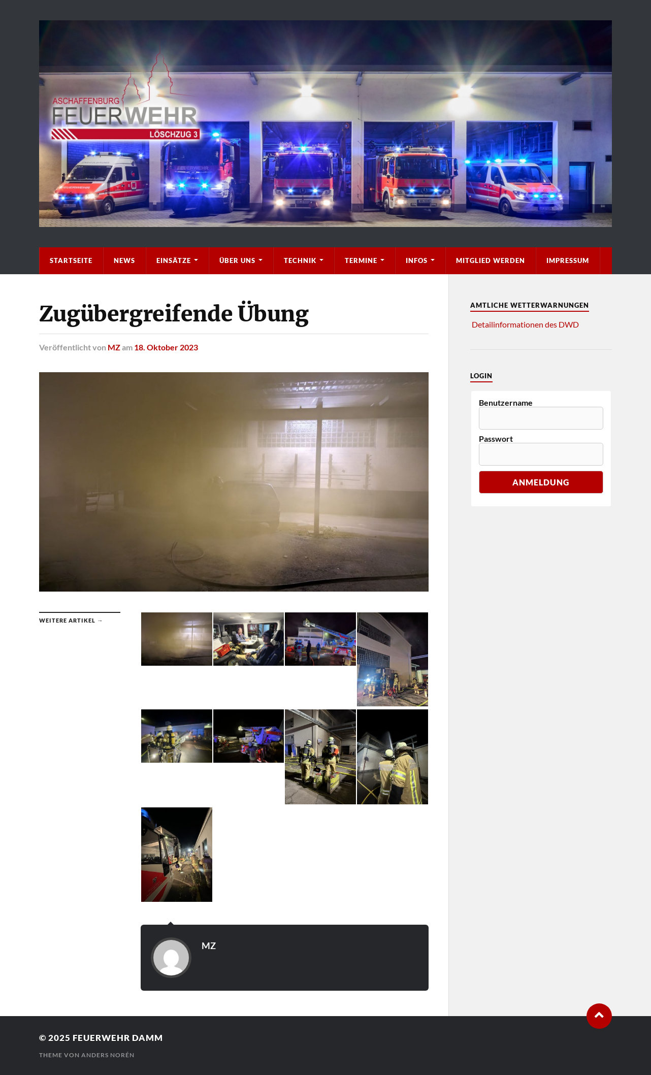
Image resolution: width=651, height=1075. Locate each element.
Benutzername (506, 403)
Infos (417, 260)
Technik (300, 260)
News (124, 260)
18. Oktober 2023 (166, 347)
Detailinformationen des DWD (525, 324)
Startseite (71, 260)
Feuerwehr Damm (118, 1037)
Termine (361, 260)
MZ (114, 347)
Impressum (567, 260)
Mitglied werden (490, 260)
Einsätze (173, 260)
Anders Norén (108, 1055)
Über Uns (237, 260)
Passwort (496, 439)
